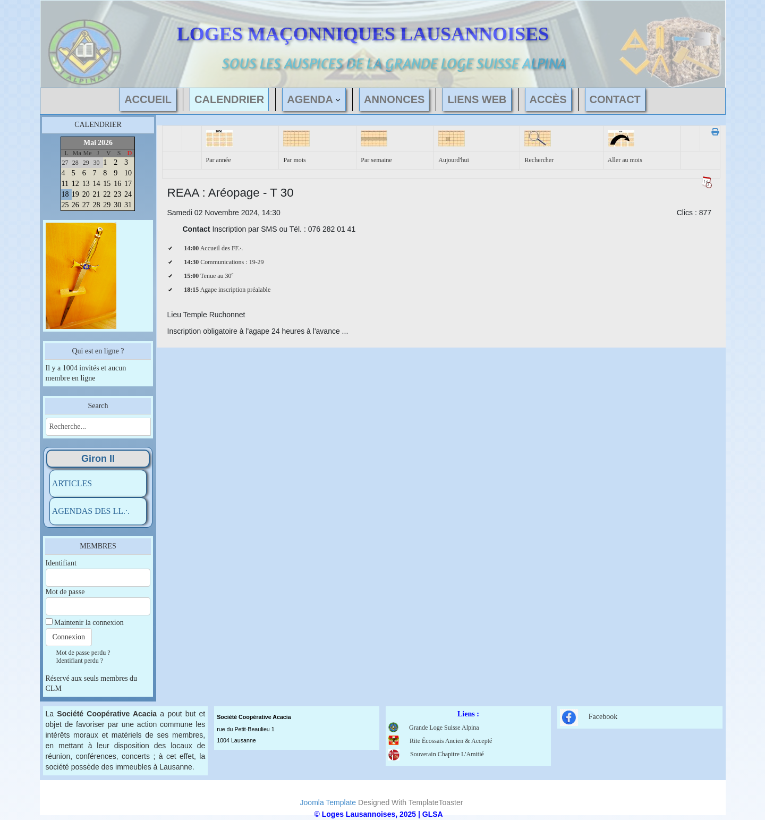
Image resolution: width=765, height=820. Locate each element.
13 (86, 184)
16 (117, 184)
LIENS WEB (476, 99)
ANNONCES (394, 99)
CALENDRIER (229, 99)
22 (106, 194)
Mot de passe (65, 592)
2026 (105, 143)
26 (75, 205)
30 (117, 205)
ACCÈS (548, 99)
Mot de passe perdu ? (83, 652)
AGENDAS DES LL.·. (91, 510)
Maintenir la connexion (89, 623)
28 (96, 205)
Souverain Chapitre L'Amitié (436, 754)
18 (65, 194)
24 (128, 194)
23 (117, 194)
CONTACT (615, 99)
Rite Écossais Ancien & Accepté (451, 741)
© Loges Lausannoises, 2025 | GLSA (378, 814)
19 (75, 194)
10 (128, 173)
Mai (89, 143)
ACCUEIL (148, 99)
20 (86, 194)
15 (106, 184)
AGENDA (310, 99)
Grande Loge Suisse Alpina (444, 727)
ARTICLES (72, 483)
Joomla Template (328, 802)
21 (96, 194)
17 (128, 184)
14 (96, 184)
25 (65, 205)
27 (86, 205)
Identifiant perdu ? (80, 660)
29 (106, 205)
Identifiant (61, 563)
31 (128, 205)
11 (64, 184)
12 (75, 184)
